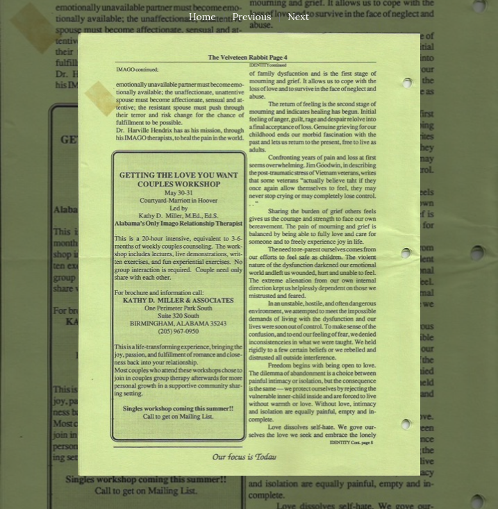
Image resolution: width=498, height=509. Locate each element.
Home (202, 16)
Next (298, 16)
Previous (252, 16)
